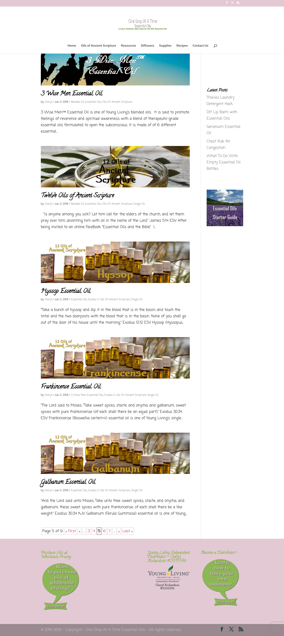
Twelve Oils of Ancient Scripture (77, 196)
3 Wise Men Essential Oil (71, 94)
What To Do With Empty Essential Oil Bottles (224, 162)
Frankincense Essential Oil (71, 387)
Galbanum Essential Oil (68, 482)
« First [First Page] (71, 531)
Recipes (182, 46)
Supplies (165, 46)
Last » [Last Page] (128, 531)
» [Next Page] (119, 531)
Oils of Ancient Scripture (98, 46)
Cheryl (48, 102)
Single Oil (139, 204)
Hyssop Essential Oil (65, 291)
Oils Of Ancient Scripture (117, 102)
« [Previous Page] (79, 531)
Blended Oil (77, 102)
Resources (128, 46)
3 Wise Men (78, 395)
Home (71, 46)
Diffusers (147, 46)
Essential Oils (93, 102)
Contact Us (200, 46)
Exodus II (93, 300)
